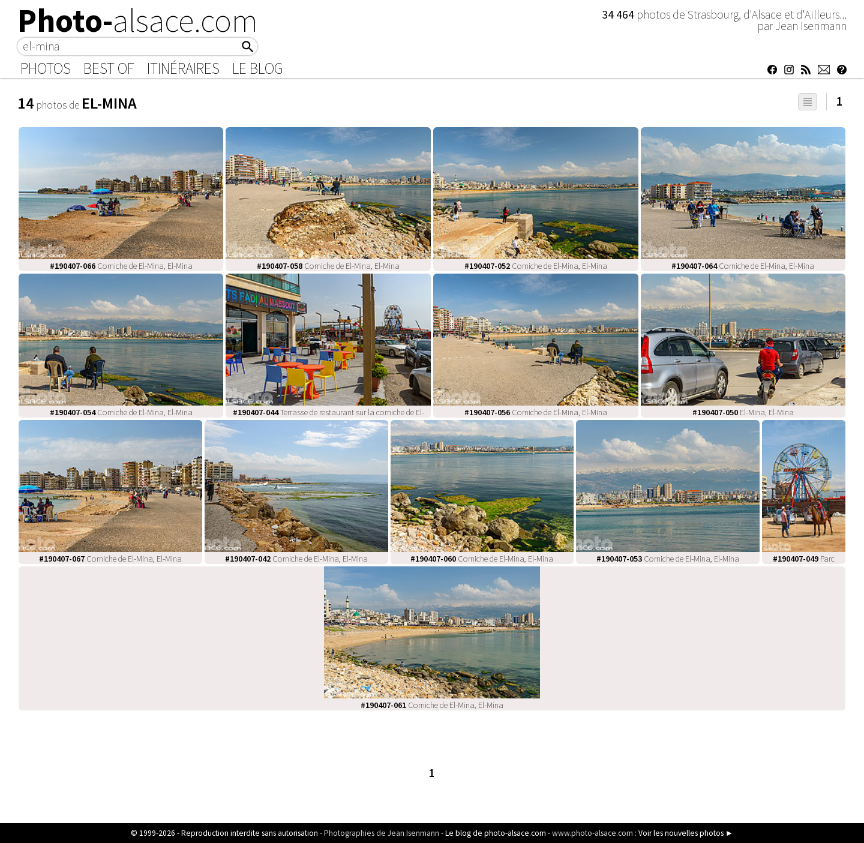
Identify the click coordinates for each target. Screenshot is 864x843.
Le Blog (257, 68)
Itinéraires (183, 68)
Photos (45, 68)
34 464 (619, 14)
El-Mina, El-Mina (743, 412)
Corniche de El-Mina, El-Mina (121, 265)
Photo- (137, 20)
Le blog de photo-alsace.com (495, 833)
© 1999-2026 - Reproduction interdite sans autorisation (224, 833)
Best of (108, 68)
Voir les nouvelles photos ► (685, 833)
